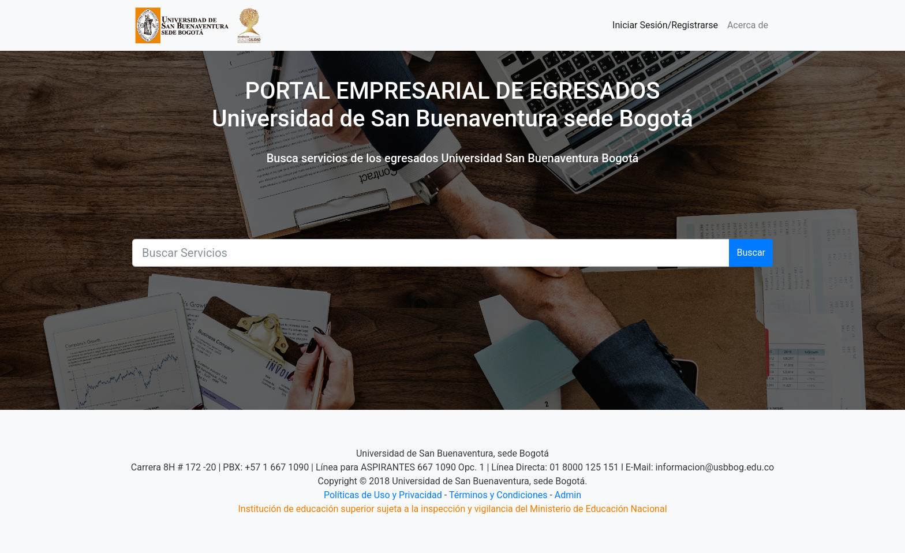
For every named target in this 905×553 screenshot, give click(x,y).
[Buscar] (431, 253)
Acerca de (747, 25)
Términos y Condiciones (498, 495)
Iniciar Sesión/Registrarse (665, 25)
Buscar (750, 252)
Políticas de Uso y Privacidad (383, 495)
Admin (568, 495)
